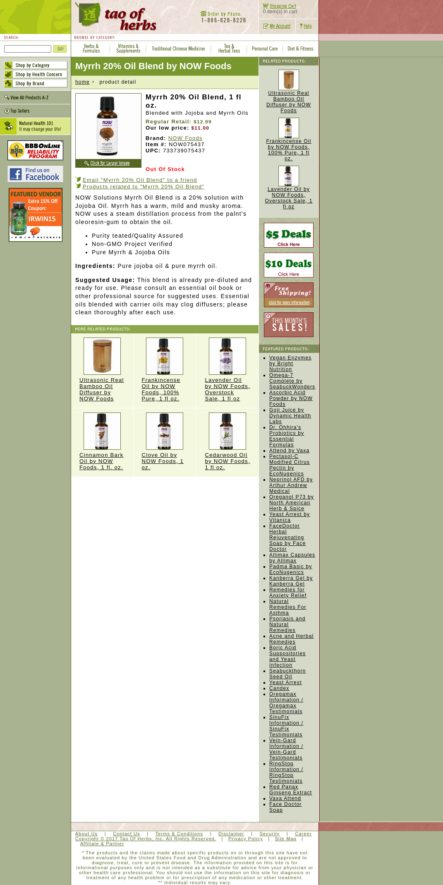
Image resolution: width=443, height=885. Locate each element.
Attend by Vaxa (289, 450)
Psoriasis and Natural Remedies (287, 624)
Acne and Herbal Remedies (291, 639)
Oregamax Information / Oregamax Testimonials (286, 702)
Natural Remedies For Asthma (288, 607)
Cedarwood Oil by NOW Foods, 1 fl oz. (227, 441)
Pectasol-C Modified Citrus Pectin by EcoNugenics (289, 465)
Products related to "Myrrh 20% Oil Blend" (143, 186)
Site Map (286, 838)
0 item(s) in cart (278, 9)
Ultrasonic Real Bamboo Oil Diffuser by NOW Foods (102, 370)
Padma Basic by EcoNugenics (290, 569)
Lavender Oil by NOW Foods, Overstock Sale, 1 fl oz (227, 370)
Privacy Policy (245, 838)
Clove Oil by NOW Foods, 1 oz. (165, 441)
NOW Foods (185, 138)
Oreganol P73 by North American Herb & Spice (291, 502)
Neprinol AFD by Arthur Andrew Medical (291, 485)
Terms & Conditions (179, 833)
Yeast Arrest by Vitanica (289, 517)
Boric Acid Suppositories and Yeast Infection (287, 656)
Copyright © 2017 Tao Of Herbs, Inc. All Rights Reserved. (145, 838)
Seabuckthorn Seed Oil (287, 674)
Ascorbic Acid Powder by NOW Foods (291, 398)
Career (303, 833)
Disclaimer (231, 833)
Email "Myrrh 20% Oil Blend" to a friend (140, 180)
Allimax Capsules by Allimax (292, 558)
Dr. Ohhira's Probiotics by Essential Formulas (286, 436)
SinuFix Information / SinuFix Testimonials (286, 726)
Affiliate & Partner (102, 843)
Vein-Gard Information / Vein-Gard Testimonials (286, 749)
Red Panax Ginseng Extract (290, 790)
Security (270, 833)
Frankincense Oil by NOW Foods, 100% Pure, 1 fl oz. (165, 370)
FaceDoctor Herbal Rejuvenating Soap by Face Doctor (287, 537)
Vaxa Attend (285, 798)
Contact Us (126, 833)
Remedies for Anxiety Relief (288, 592)
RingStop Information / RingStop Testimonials (286, 772)
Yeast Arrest (285, 682)
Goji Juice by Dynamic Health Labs (290, 415)
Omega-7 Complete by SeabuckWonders (292, 381)
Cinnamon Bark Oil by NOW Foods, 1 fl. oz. (102, 441)
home (82, 82)
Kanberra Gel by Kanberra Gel (291, 581)
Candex (279, 688)
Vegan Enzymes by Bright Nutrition (290, 363)
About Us (86, 833)
